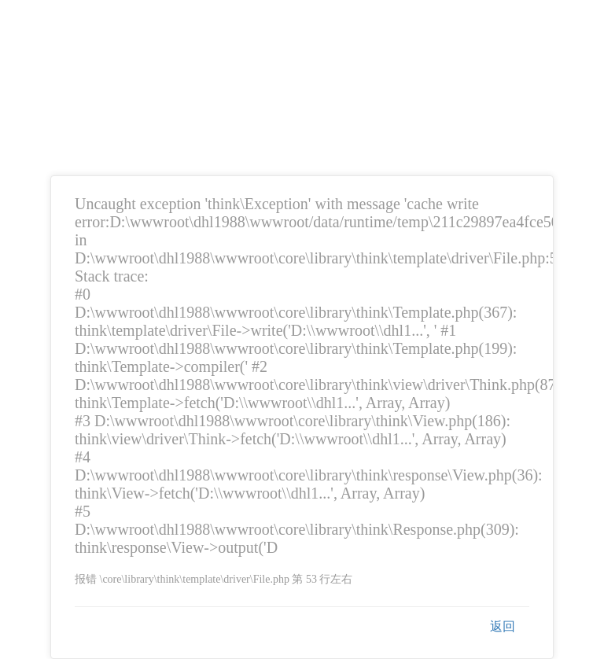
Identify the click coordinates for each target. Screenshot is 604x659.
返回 (502, 626)
